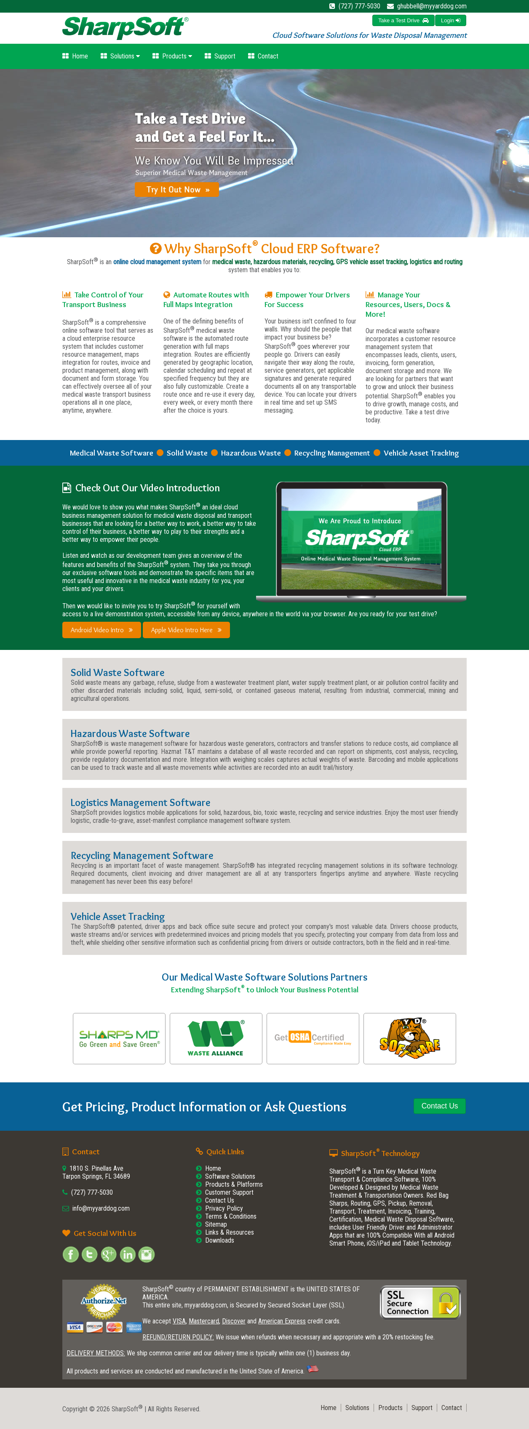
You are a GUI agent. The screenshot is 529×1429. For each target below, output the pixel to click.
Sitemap (216, 1224)
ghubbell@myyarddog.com (432, 6)
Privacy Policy (224, 1208)
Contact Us (219, 1200)
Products (172, 56)
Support (220, 56)
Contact (263, 56)
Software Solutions (230, 1176)
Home (75, 56)
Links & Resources (229, 1232)
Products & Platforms (234, 1184)
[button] (450, 20)
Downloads (219, 1240)
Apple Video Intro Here (186, 630)
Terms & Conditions (230, 1216)
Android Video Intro (102, 630)
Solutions (120, 56)
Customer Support (229, 1192)
